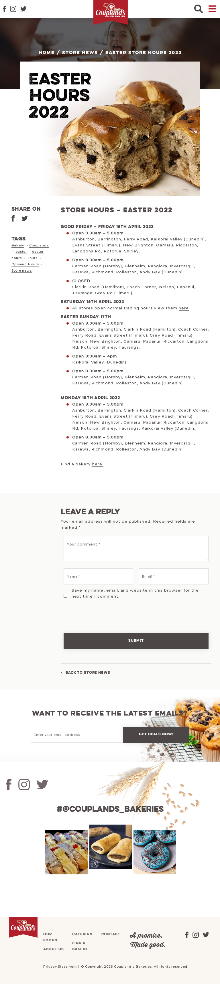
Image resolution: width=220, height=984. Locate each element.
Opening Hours (25, 264)
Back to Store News (88, 672)
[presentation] (100, 612)
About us (53, 949)
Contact (110, 934)
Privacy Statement (60, 967)
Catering (82, 934)
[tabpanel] (66, 852)
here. (97, 464)
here (184, 308)
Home (47, 53)
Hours (32, 258)
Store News (80, 53)
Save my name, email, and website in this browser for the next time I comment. (135, 593)
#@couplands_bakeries (110, 809)
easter (21, 252)
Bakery (17, 245)
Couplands (39, 245)
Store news (21, 270)
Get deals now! (156, 734)
